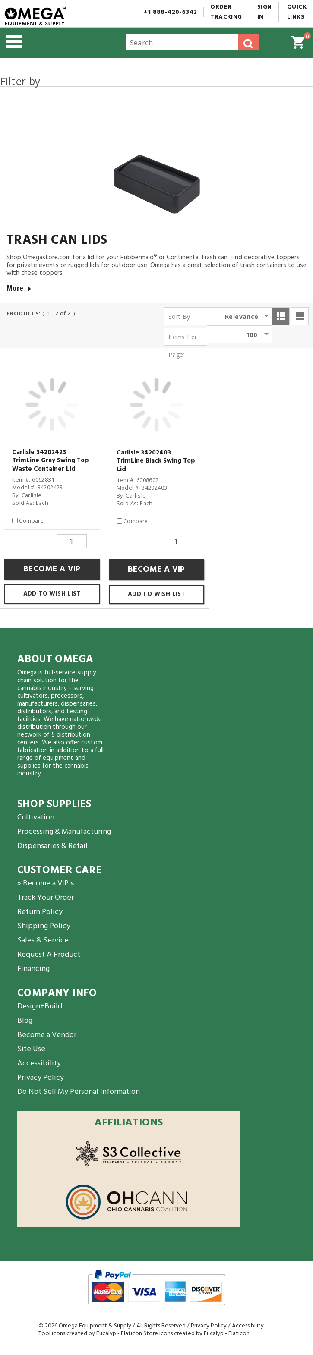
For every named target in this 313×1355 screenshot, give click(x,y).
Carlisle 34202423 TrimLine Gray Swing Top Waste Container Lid (50, 461)
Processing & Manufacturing (64, 832)
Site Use (31, 1049)
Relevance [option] (242, 316)
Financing (33, 969)
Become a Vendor (46, 1035)
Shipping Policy (43, 926)
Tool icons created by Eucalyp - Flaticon (90, 1334)
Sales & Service (43, 940)
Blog (24, 1021)
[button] (49, 43)
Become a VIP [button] (52, 569)
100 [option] (251, 335)
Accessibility (39, 1063)
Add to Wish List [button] (52, 594)
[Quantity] (72, 541)
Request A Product (48, 954)
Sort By (179, 316)
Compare (31, 520)
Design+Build (39, 1006)
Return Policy (40, 912)
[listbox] (247, 316)
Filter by (20, 81)
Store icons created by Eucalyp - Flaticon (196, 1334)
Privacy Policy (40, 1077)
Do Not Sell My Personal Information (78, 1092)
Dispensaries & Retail (52, 846)
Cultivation (35, 817)
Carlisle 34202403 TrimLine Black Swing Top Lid (156, 462)
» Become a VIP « (45, 883)
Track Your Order (45, 898)
